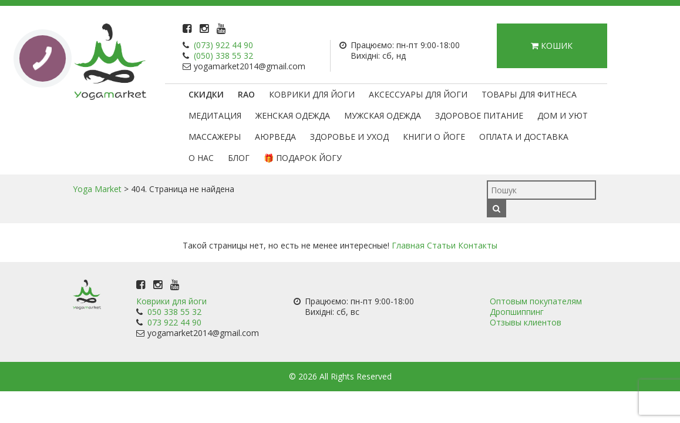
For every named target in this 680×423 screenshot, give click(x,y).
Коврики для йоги (312, 94)
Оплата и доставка (523, 136)
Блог (239, 157)
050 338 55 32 (174, 311)
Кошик (552, 45)
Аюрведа (275, 136)
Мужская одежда (382, 115)
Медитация (214, 115)
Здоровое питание (479, 115)
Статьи (441, 245)
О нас (201, 157)
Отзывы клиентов (525, 322)
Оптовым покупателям (536, 301)
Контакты (477, 245)
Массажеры (214, 136)
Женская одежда (292, 115)
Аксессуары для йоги (418, 94)
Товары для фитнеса (529, 94)
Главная (408, 245)
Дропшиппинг (517, 311)
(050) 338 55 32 (223, 55)
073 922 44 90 (174, 322)
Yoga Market (97, 188)
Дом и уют (562, 115)
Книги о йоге (434, 136)
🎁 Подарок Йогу (303, 157)
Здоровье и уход (349, 136)
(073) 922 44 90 (223, 45)
